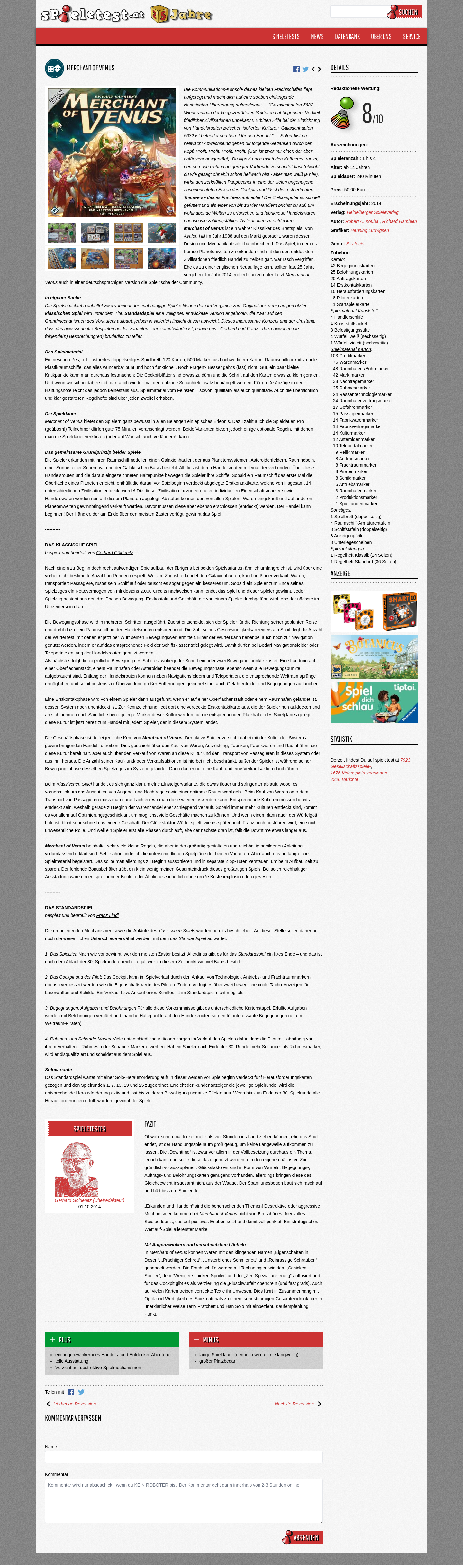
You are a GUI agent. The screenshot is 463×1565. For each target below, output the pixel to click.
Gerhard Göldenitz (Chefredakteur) (89, 1200)
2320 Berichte (344, 779)
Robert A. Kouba (361, 221)
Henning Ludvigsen (369, 230)
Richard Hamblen (399, 221)
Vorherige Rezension (70, 1404)
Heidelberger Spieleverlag (373, 212)
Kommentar (56, 1474)
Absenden (303, 1537)
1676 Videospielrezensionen (359, 772)
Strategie (355, 243)
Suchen (405, 12)
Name (51, 1446)
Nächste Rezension (299, 1404)
